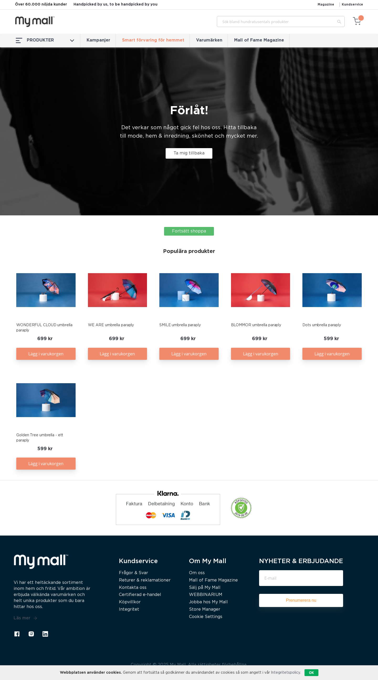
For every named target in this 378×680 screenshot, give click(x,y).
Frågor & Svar (133, 573)
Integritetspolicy (285, 672)
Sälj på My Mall (204, 588)
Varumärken (209, 40)
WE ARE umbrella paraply (111, 325)
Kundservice (352, 4)
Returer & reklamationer (145, 580)
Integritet (129, 609)
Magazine (326, 4)
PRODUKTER (45, 40)
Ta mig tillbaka (189, 153)
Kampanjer (98, 40)
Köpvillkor (130, 602)
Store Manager (204, 609)
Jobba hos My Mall (208, 602)
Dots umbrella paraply (321, 325)
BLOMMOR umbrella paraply (256, 325)
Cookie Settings (205, 617)
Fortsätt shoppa (189, 231)
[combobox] (281, 21)
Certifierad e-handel (140, 595)
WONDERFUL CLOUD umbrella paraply (44, 328)
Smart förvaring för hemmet (153, 40)
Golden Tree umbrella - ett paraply (39, 438)
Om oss (197, 573)
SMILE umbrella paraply (180, 325)
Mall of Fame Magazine (259, 40)
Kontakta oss (132, 588)
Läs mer (25, 618)
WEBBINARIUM (205, 595)
